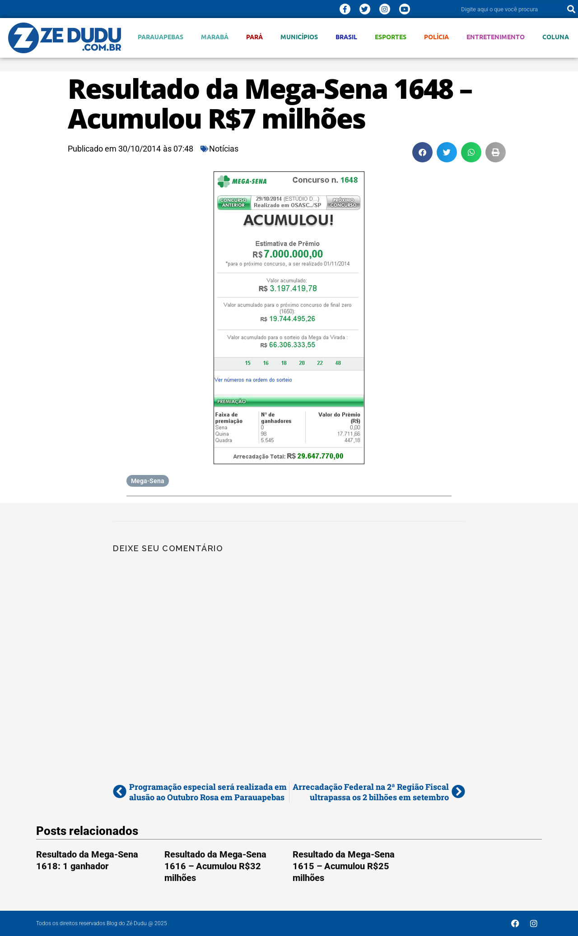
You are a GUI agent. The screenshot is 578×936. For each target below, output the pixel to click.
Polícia (436, 36)
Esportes (390, 36)
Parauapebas (160, 36)
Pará (254, 36)
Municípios (299, 36)
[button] (422, 152)
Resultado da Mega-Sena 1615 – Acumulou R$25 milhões (344, 866)
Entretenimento (495, 36)
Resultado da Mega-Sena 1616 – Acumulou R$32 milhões (215, 866)
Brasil (346, 36)
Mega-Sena (147, 480)
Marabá (214, 36)
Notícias (223, 148)
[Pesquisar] (571, 9)
